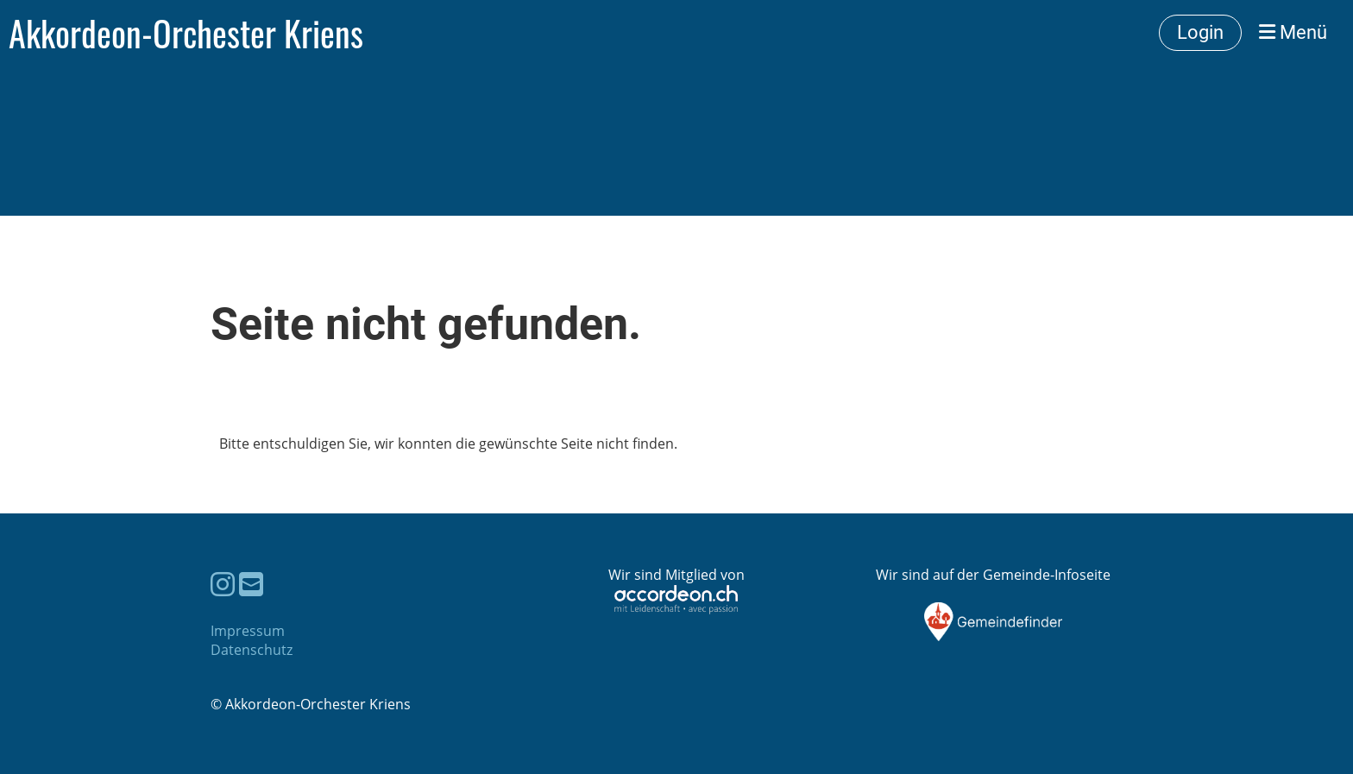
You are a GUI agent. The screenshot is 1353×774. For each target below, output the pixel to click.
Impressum (248, 630)
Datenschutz (252, 649)
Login (1200, 32)
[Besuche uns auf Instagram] (223, 583)
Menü (1293, 32)
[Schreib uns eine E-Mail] (251, 583)
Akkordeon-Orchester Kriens (186, 33)
